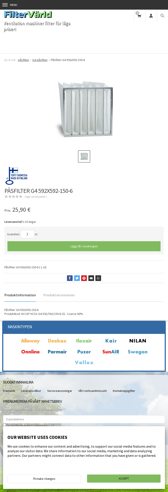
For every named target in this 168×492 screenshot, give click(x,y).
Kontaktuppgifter (124, 391)
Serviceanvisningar (59, 391)
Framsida (9, 391)
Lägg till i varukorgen (84, 246)
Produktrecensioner (59, 295)
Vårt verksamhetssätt (92, 391)
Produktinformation (20, 295)
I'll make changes (44, 479)
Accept (124, 478)
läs (51, 425)
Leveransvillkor (31, 391)
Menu (9, 5)
